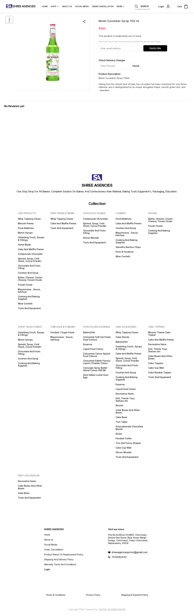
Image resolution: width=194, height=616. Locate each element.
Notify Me (155, 48)
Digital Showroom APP (112, 609)
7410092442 (119, 557)
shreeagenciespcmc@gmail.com (130, 552)
